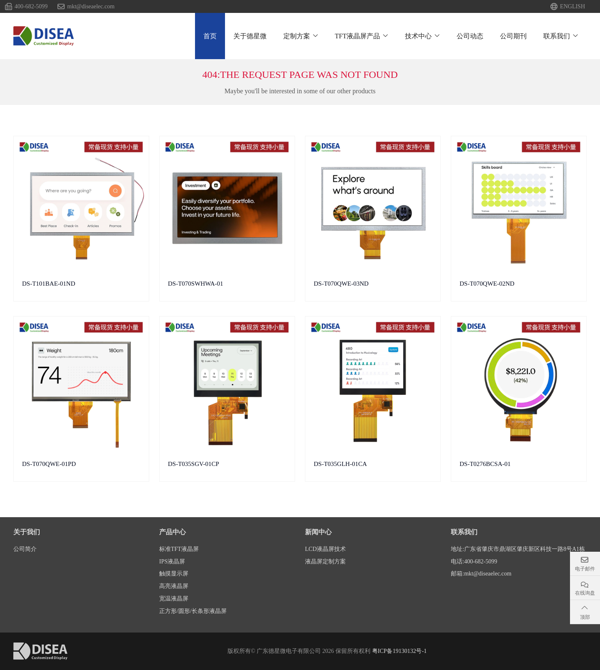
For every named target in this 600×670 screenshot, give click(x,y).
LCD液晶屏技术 (325, 549)
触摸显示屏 (173, 573)
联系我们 (556, 36)
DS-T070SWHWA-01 (195, 283)
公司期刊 (513, 36)
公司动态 (470, 36)
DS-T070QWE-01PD (49, 464)
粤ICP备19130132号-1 (399, 651)
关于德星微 (250, 36)
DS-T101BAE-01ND (48, 283)
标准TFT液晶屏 (179, 549)
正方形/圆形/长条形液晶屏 (193, 611)
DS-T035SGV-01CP (193, 464)
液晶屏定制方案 (325, 561)
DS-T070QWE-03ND (341, 283)
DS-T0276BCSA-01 (485, 464)
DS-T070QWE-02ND (487, 283)
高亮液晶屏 (173, 586)
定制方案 (296, 36)
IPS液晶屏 (172, 561)
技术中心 (418, 36)
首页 (210, 36)
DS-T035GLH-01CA (340, 464)
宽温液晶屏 (173, 598)
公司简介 (25, 549)
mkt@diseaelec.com (91, 7)
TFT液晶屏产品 (357, 36)
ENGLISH (572, 7)
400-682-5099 (31, 7)
